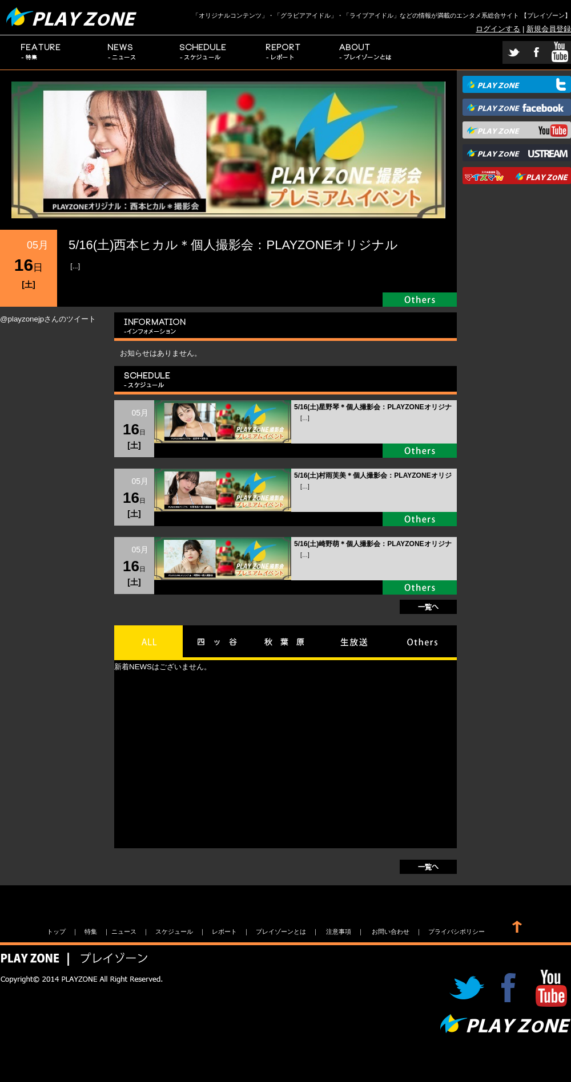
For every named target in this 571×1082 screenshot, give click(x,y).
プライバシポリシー (456, 931)
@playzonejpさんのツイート (48, 319)
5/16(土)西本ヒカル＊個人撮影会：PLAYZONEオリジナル (233, 245)
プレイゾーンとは (366, 52)
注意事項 (338, 931)
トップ (56, 931)
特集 (41, 52)
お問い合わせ (390, 931)
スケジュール (203, 52)
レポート (284, 52)
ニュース (122, 52)
